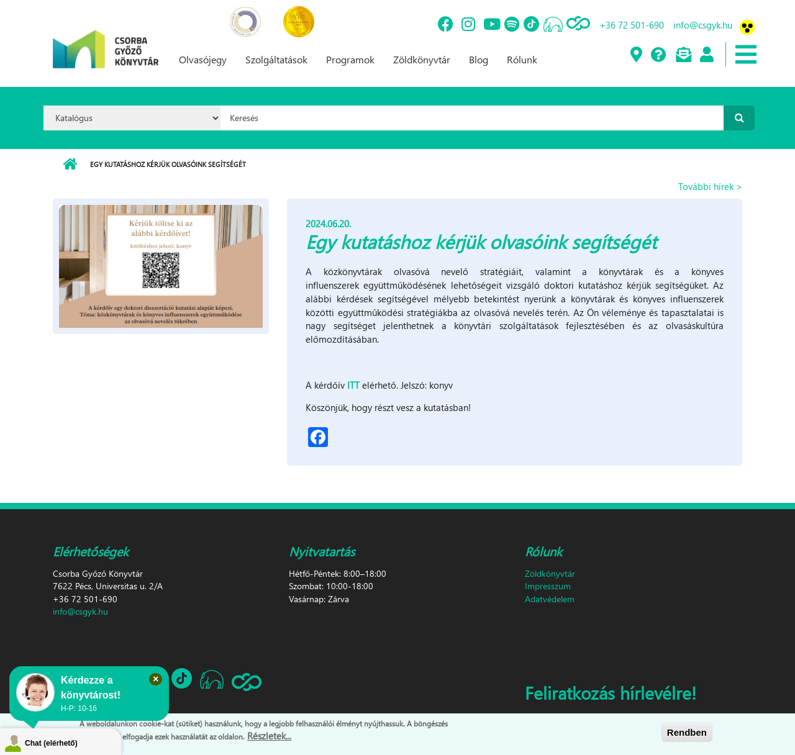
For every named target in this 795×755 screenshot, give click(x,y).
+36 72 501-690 (631, 25)
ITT (353, 385)
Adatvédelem (550, 599)
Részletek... (269, 736)
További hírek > (710, 186)
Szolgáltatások (276, 59)
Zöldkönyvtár (421, 59)
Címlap (70, 164)
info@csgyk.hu (702, 25)
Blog (478, 59)
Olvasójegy (203, 59)
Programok (350, 59)
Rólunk (522, 59)
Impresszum (548, 586)
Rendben (687, 732)
